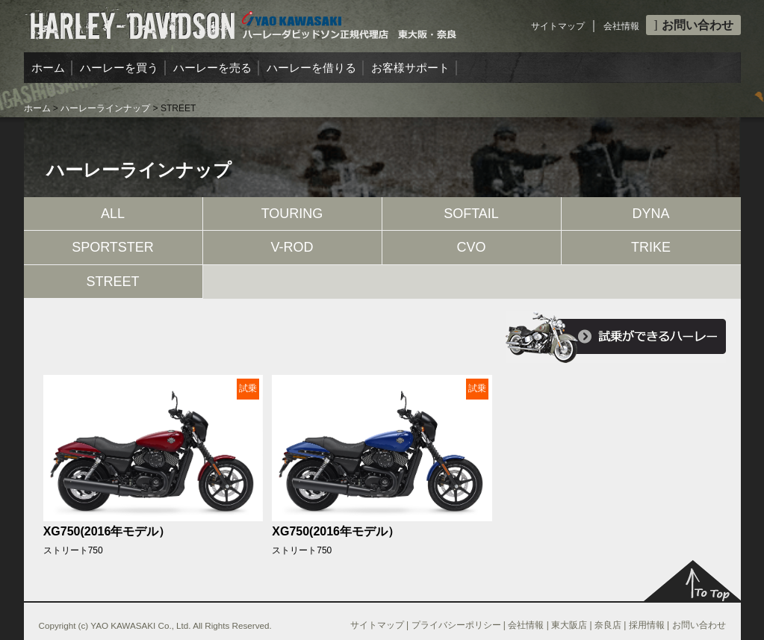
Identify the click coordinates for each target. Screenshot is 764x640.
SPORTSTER (113, 247)
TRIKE (651, 247)
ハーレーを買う (119, 67)
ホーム (48, 67)
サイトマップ (558, 26)
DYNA (650, 213)
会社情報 (621, 26)
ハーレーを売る (212, 67)
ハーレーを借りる (311, 67)
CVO (470, 247)
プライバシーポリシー (456, 625)
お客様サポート (410, 67)
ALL (113, 213)
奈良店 (607, 625)
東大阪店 (569, 625)
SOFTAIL (471, 213)
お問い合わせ (693, 25)
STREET (112, 281)
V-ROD (291, 247)
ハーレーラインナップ (105, 108)
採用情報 (647, 625)
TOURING (292, 213)
